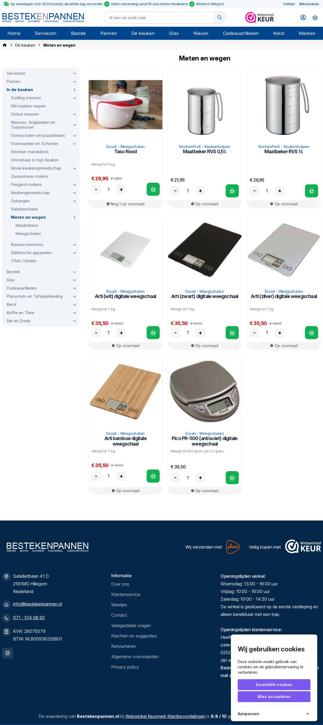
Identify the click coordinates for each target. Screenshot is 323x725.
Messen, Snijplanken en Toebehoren (33, 125)
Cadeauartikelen (241, 33)
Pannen (109, 33)
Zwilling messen (26, 97)
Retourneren (309, 4)
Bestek (78, 33)
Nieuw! (201, 33)
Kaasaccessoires (27, 244)
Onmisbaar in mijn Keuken (35, 160)
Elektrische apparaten (31, 252)
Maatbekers (26, 225)
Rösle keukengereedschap (36, 168)
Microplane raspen (28, 106)
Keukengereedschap (30, 192)
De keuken (143, 33)
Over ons (120, 584)
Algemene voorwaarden (135, 656)
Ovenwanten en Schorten (34, 143)
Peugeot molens (26, 184)
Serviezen (45, 33)
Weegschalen (28, 233)
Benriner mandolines (30, 151)
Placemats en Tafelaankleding (35, 296)
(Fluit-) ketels (23, 260)
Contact (289, 4)
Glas (174, 33)
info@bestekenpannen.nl (37, 604)
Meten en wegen (28, 217)
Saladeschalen (24, 209)
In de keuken (20, 89)
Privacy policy (125, 667)
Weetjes (119, 604)
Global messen (25, 114)
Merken (307, 33)
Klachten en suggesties (134, 636)
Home (14, 33)
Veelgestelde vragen (131, 625)
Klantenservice (125, 594)
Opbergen (20, 200)
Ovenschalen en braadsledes (38, 135)
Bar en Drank (19, 320)
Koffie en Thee (20, 312)
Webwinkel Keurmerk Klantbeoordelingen (165, 716)
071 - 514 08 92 (29, 617)
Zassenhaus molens (29, 176)
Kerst (279, 33)
